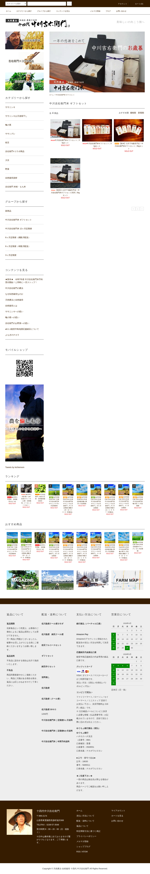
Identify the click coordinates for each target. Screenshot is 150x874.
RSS (78, 851)
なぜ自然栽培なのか (14, 294)
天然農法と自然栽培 (14, 300)
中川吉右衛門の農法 (14, 288)
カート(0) (137, 4)
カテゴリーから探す (22, 11)
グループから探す (42, 11)
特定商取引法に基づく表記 (88, 831)
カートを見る (117, 816)
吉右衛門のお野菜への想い (17, 323)
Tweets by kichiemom (14, 467)
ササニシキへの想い (14, 311)
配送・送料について (85, 821)
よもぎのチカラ (12, 335)
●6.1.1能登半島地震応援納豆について (22, 329)
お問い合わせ (119, 11)
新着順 (141, 113)
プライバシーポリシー (86, 836)
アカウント (121, 4)
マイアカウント (118, 810)
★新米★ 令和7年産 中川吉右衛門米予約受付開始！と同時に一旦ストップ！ (24, 280)
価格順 (133, 113)
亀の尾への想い (12, 317)
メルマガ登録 (93, 11)
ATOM (85, 851)
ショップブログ (83, 846)
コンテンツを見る (61, 11)
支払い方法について (85, 816)
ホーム (8, 11)
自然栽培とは (11, 306)
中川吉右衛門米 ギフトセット (65, 95)
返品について (82, 826)
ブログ (106, 11)
